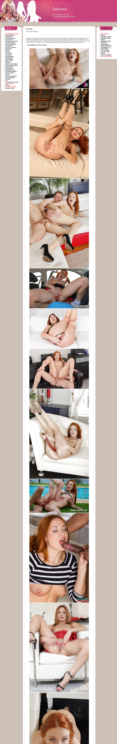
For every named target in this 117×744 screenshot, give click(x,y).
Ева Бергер (28, 29)
